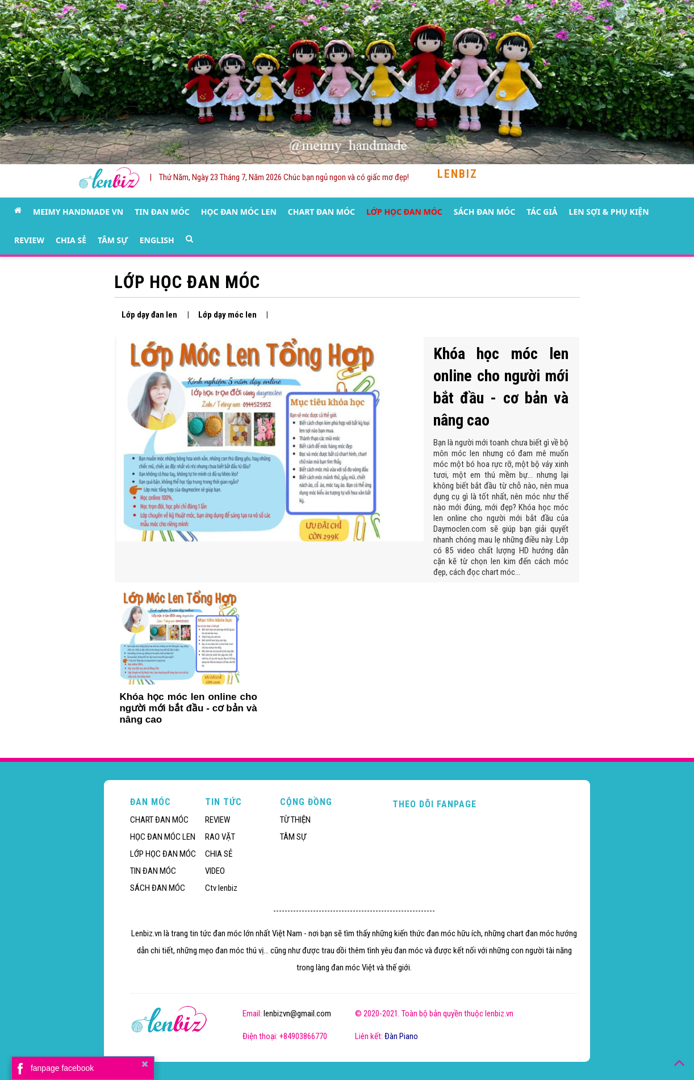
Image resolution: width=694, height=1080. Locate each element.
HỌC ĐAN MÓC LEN (239, 211)
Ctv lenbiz (221, 888)
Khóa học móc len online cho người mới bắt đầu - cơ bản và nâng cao (188, 708)
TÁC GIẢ (541, 211)
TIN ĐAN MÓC (162, 211)
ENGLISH (157, 240)
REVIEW (29, 240)
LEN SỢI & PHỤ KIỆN (609, 211)
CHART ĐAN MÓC (321, 211)
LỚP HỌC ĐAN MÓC (404, 211)
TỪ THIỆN (295, 820)
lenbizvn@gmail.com (297, 1013)
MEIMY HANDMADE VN (78, 211)
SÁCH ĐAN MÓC (484, 211)
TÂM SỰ (113, 240)
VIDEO (215, 871)
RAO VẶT (220, 837)
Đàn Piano (401, 1036)
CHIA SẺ (71, 240)
